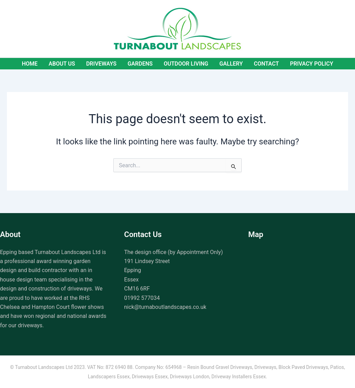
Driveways (101, 63)
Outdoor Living (186, 63)
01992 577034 (142, 298)
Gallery (231, 63)
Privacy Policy (312, 63)
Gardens (140, 63)
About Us (62, 63)
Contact (266, 63)
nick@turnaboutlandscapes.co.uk (165, 307)
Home (29, 63)
